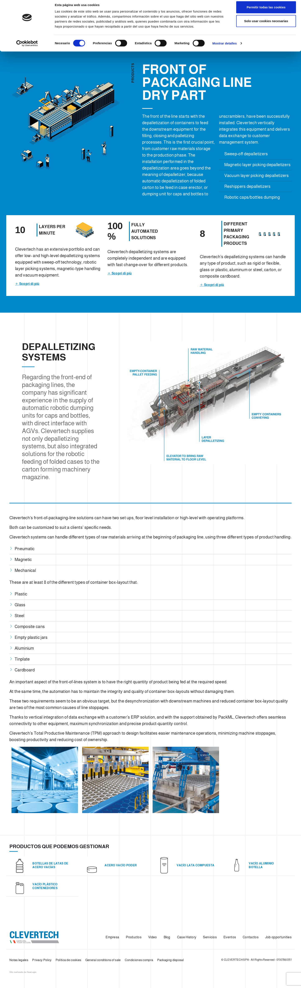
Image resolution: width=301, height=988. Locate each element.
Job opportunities (278, 937)
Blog (167, 937)
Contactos (251, 937)
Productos (134, 937)
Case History (186, 937)
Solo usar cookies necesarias (266, 25)
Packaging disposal (170, 960)
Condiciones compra (139, 960)
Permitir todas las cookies (266, 11)
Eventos (229, 937)
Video (152, 937)
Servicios (210, 937)
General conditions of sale (103, 960)
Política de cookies (68, 960)
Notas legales (18, 960)
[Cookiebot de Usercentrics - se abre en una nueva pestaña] (27, 47)
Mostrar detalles (224, 47)
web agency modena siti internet (22, 972)
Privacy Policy (41, 960)
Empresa (112, 937)
